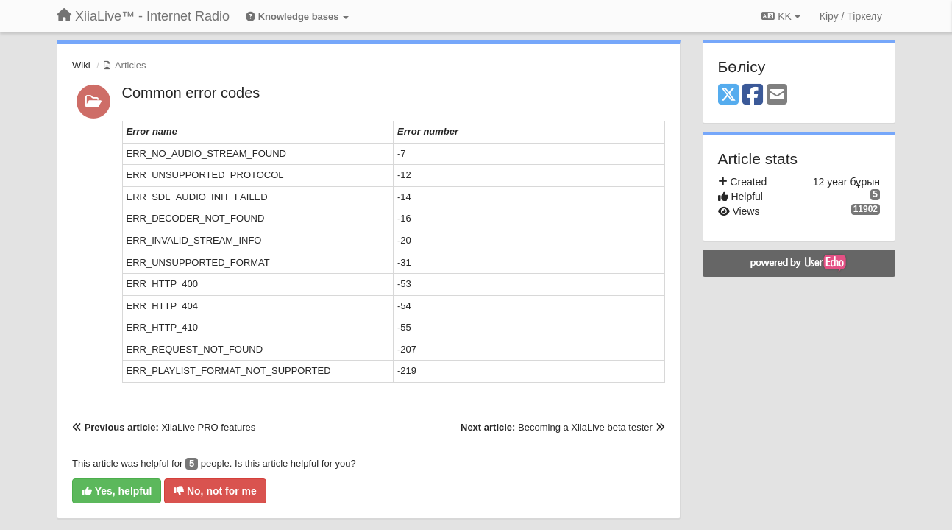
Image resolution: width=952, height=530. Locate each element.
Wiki (81, 65)
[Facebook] (752, 95)
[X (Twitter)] (728, 95)
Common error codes (191, 93)
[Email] (777, 95)
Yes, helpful (117, 491)
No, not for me (215, 491)
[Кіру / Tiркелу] (851, 16)
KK (780, 16)
